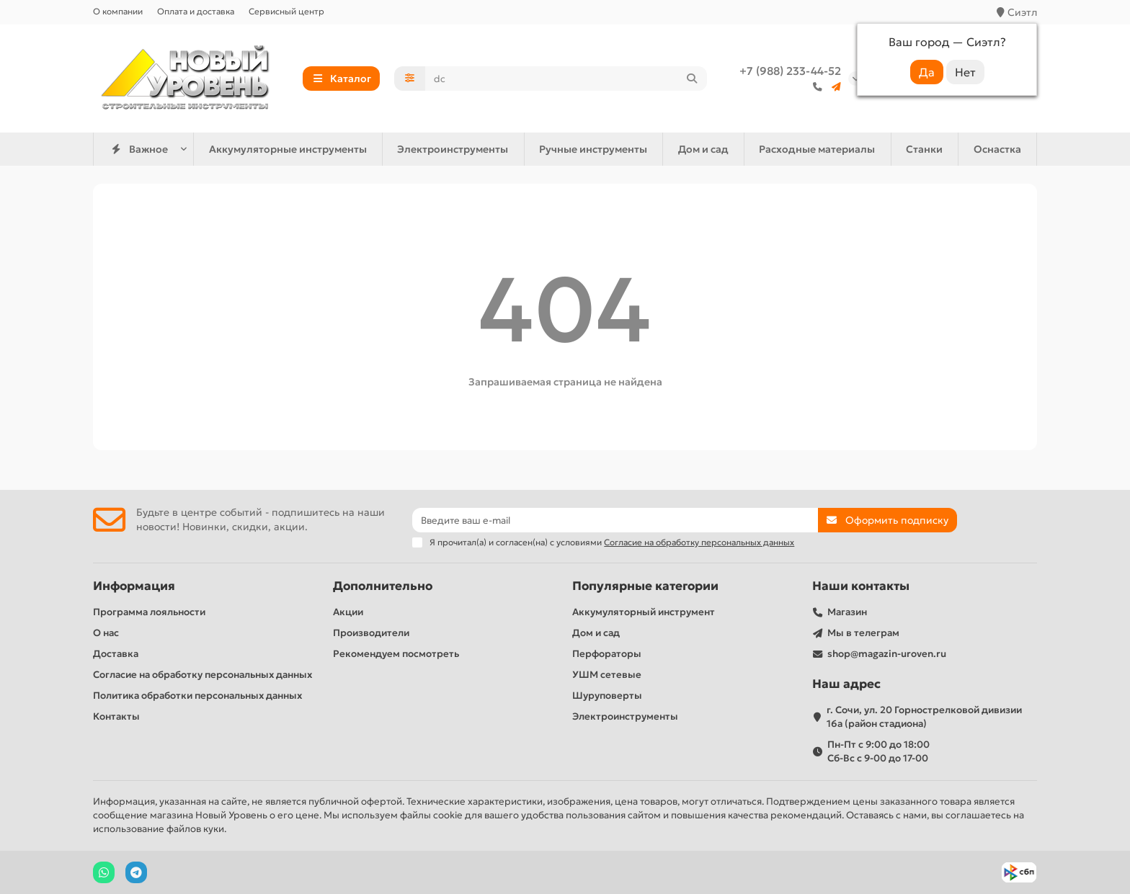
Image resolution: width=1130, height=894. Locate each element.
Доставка (115, 654)
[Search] (566, 78)
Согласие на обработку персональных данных (202, 675)
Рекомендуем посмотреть (396, 654)
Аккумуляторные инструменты (288, 149)
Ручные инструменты (593, 149)
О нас (106, 633)
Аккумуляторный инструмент (643, 612)
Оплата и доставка (195, 11)
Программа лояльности (149, 612)
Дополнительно (382, 586)
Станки (924, 149)
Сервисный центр (286, 11)
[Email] (615, 520)
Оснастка (997, 149)
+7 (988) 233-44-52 (790, 71)
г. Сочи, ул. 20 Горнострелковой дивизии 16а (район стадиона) (924, 717)
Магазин (847, 612)
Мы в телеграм (863, 633)
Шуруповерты (607, 695)
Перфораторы (606, 654)
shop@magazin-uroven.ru (886, 654)
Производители (371, 633)
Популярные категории (645, 586)
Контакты (116, 716)
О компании (118, 11)
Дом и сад (703, 149)
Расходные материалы (817, 149)
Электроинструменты (452, 149)
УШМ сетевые (606, 675)
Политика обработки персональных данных (197, 695)
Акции (348, 612)
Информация (134, 586)
